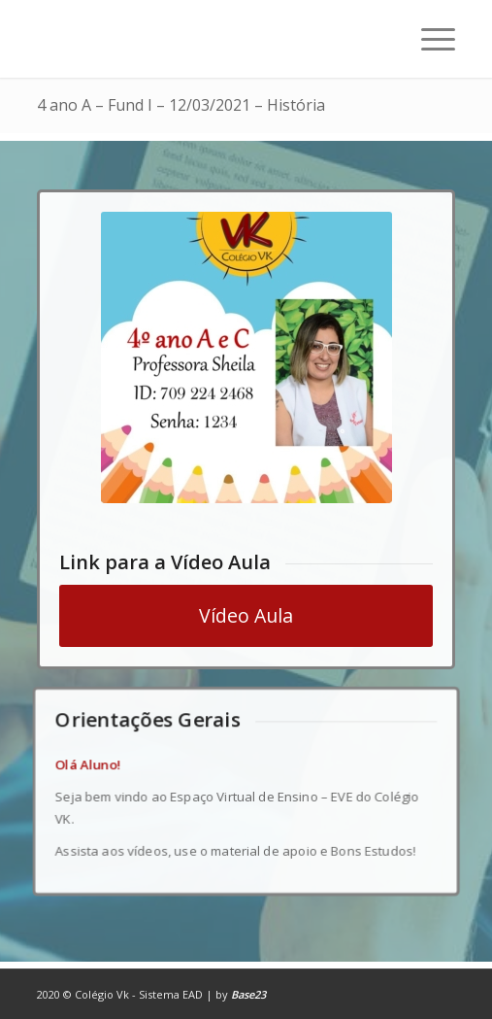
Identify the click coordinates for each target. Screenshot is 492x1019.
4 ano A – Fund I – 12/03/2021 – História (181, 105)
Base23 (248, 994)
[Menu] (428, 39)
